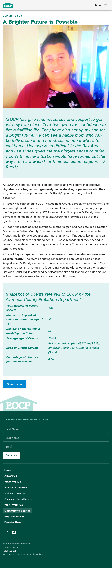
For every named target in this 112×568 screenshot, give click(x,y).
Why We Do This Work (15, 487)
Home (8, 470)
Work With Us (13, 505)
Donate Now (12, 522)
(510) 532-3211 (10, 551)
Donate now (14, 384)
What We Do (12, 482)
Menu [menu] (101, 5)
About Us (10, 476)
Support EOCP (14, 516)
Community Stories (17, 511)
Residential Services (15, 493)
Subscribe (11, 455)
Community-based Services (18, 499)
